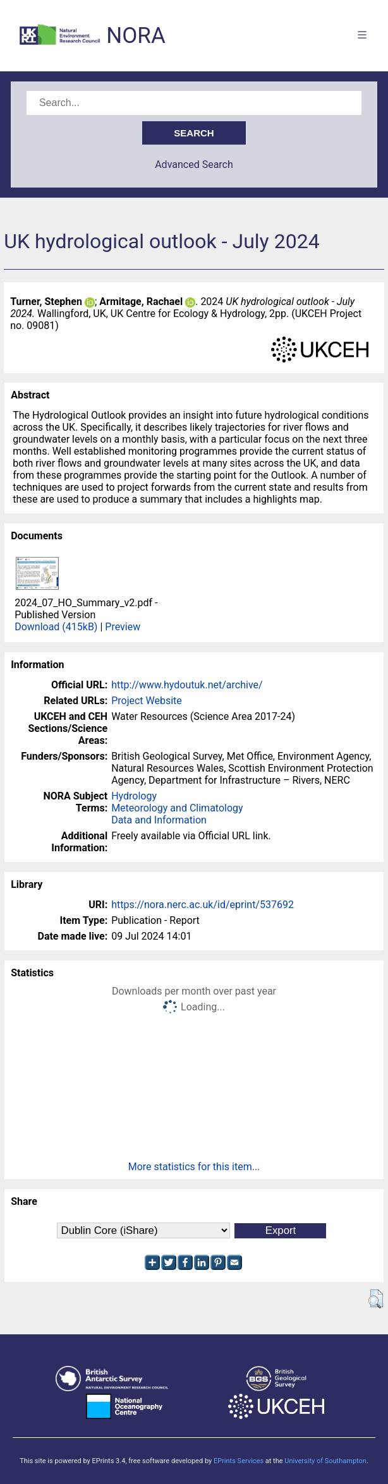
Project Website (146, 701)
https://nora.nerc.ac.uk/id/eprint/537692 (202, 905)
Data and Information (159, 820)
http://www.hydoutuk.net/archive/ (187, 685)
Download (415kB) (56, 627)
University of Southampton (325, 1461)
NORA (135, 36)
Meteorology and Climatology (177, 808)
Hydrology (134, 796)
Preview (122, 627)
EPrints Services (239, 1461)
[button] (375, 1299)
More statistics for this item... (194, 1167)
